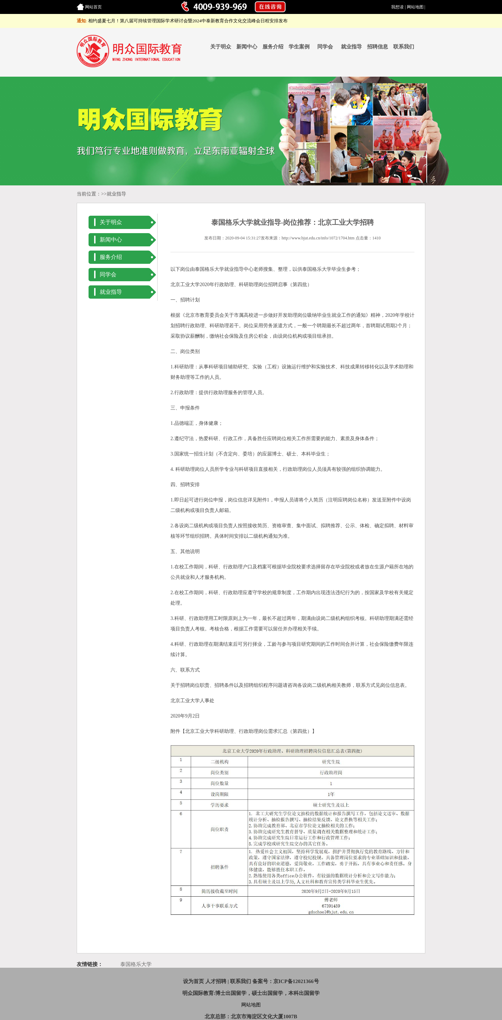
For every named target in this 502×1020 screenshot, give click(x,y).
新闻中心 (246, 46)
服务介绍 (273, 46)
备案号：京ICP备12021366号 (285, 981)
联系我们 (403, 46)
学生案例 (299, 46)
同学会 (325, 46)
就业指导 (351, 46)
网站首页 (93, 7)
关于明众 (220, 46)
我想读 (397, 7)
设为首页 (193, 981)
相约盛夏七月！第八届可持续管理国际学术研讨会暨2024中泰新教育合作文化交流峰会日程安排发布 (188, 20)
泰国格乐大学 (136, 964)
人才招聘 (215, 981)
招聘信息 (377, 46)
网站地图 (415, 7)
